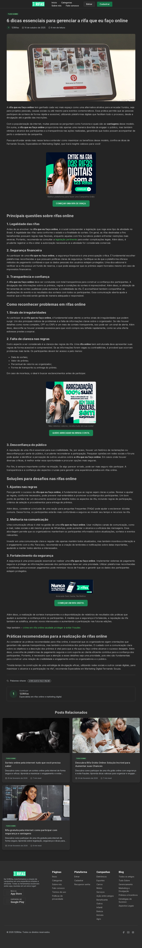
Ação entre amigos (105, 896)
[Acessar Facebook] (123, 932)
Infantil (99, 907)
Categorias (66, 2)
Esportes (101, 880)
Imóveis (100, 915)
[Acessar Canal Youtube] (128, 932)
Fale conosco (72, 5)
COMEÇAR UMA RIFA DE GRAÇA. (71, 203)
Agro (99, 919)
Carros (100, 884)
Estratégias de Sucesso (125, 900)
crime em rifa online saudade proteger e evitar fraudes (51, 627)
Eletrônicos (102, 876)
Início (54, 2)
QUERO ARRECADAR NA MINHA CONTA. (71, 433)
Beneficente (102, 900)
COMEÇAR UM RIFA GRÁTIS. (71, 603)
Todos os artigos (126, 876)
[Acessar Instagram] (133, 932)
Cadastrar (78, 880)
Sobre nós (56, 5)
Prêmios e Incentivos (128, 895)
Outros (100, 903)
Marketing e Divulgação (124, 889)
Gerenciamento (126, 884)
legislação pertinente (66, 239)
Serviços (101, 892)
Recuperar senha (82, 884)
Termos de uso (59, 892)
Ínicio (54, 876)
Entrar (77, 876)
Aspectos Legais (126, 906)
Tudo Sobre (124, 880)
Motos (99, 888)
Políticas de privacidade (57, 897)
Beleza (100, 911)
